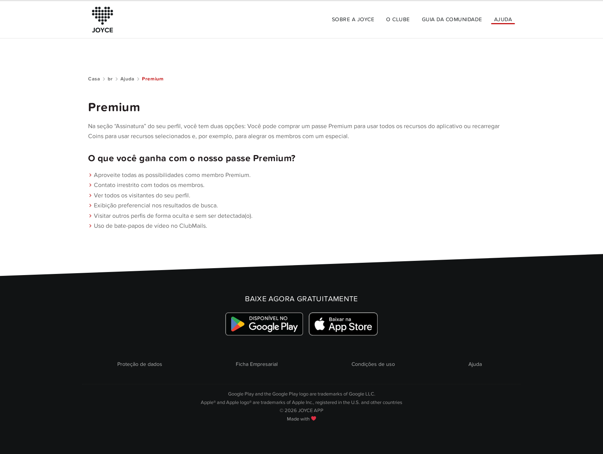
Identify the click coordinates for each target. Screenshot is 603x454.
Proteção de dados (139, 364)
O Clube (398, 19)
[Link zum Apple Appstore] (343, 323)
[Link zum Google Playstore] (264, 323)
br (110, 79)
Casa (94, 79)
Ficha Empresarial (257, 364)
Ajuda (503, 19)
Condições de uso (373, 364)
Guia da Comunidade (452, 19)
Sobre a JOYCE (353, 19)
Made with (301, 419)
